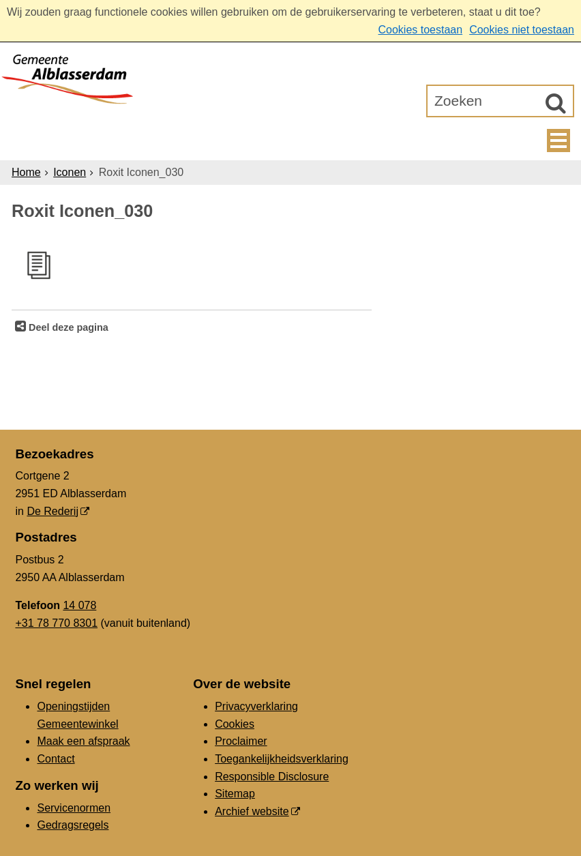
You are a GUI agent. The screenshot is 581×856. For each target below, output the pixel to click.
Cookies (234, 724)
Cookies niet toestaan (521, 29)
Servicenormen (73, 808)
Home (26, 172)
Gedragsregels (72, 825)
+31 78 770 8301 (56, 623)
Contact (55, 759)
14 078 (79, 605)
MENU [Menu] (558, 140)
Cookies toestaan (420, 29)
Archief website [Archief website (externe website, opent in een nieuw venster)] (252, 811)
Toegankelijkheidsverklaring (281, 759)
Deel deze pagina (67, 327)
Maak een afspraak (83, 741)
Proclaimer (241, 741)
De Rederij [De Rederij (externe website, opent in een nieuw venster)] (52, 511)
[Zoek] (556, 103)
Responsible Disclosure (272, 776)
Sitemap (235, 793)
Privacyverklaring (256, 706)
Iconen (69, 172)
